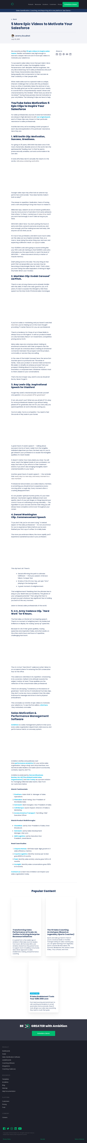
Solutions (45, 4)
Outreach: (18, 805)
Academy (5, 1082)
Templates (5, 1079)
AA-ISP (20, 777)
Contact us (15, 872)
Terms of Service (79, 1139)
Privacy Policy (7, 1139)
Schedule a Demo (70, 4)
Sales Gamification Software (11, 1057)
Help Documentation (8, 1091)
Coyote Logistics (20, 854)
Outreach (18, 831)
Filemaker (18, 800)
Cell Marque (19, 808)
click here (44, 705)
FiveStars (18, 794)
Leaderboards (6, 1060)
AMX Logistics (19, 836)
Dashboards (6, 1051)
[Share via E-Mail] (67, 54)
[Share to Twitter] (60, 54)
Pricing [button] (60, 4)
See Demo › (67, 10)
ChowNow (18, 826)
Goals (4, 1054)
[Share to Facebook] (57, 54)
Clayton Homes (20, 849)
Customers (5, 1101)
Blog (3, 1085)
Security (42, 1139)
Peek (16, 859)
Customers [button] (53, 4)
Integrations (6, 1066)
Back (14, 19)
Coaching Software (8, 1063)
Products (30, 4)
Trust (3, 1107)
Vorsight (17, 864)
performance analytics (24, 763)
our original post (43, 117)
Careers (4, 1117)
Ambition (15, 725)
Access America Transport (24, 813)
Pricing (4, 1104)
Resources (38, 4)
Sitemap (4, 1088)
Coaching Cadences (9, 1069)
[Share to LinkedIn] (70, 54)
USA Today (31, 779)
